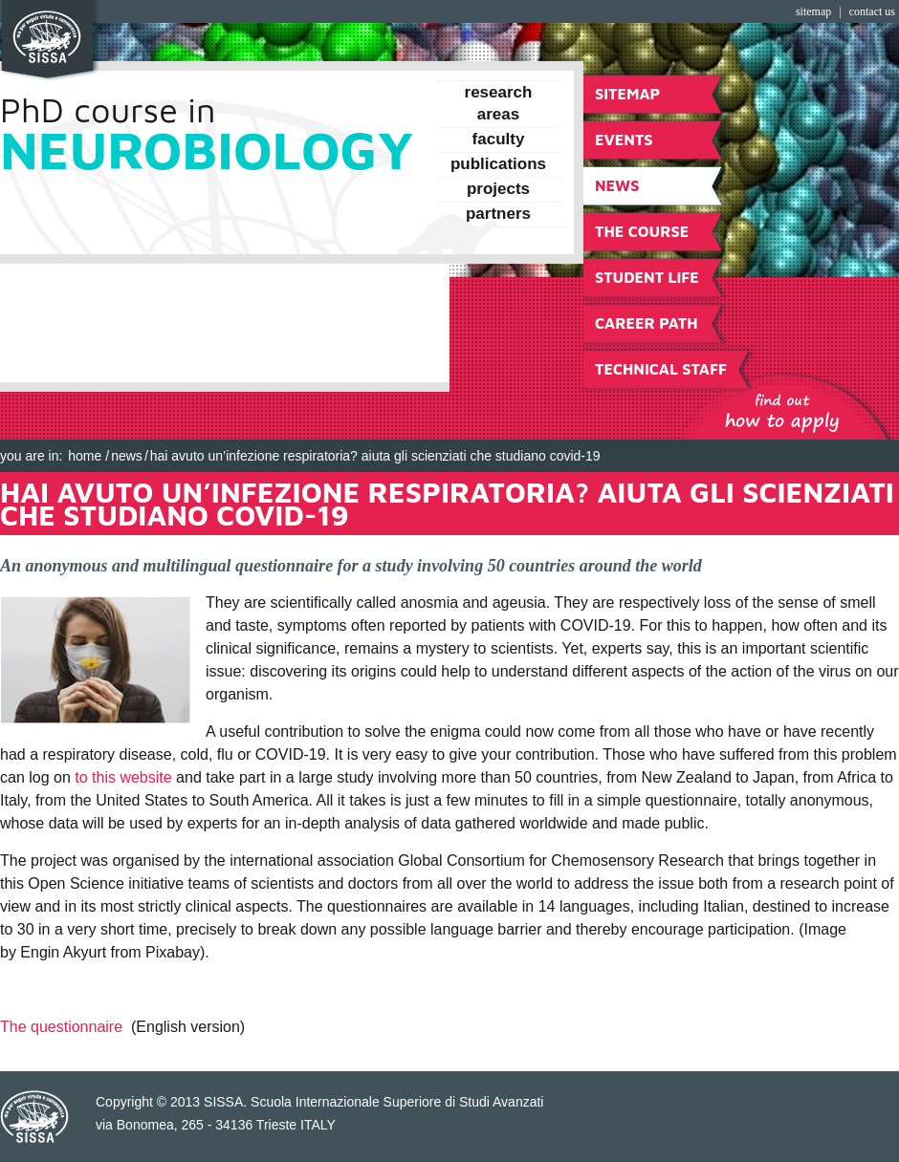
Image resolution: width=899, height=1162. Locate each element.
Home (84, 455)
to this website (123, 777)
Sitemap (813, 11)
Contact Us (872, 11)
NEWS (127, 455)
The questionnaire (61, 1027)
